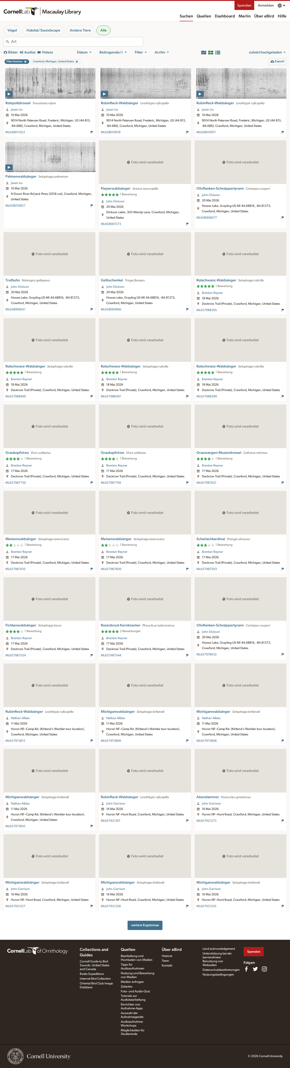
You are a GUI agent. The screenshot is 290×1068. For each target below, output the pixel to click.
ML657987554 (15, 655)
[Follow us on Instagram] (264, 969)
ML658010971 (206, 132)
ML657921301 (110, 820)
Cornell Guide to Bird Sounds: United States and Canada (94, 965)
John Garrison (115, 803)
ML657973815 (15, 740)
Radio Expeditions (92, 974)
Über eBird (264, 16)
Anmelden (266, 5)
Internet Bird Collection (95, 978)
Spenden (244, 5)
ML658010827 (15, 205)
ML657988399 (206, 396)
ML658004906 (111, 309)
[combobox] (77, 41)
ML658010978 (111, 132)
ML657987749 (111, 482)
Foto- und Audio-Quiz (135, 991)
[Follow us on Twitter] (255, 969)
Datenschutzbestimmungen (221, 969)
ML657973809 (111, 740)
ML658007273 (111, 224)
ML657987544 (111, 655)
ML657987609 (111, 569)
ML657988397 (111, 396)
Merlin (245, 16)
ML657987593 (206, 569)
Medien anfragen (132, 981)
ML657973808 (206, 740)
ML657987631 (206, 482)
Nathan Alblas (20, 718)
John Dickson (115, 201)
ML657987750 (15, 482)
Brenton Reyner (212, 293)
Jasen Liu (17, 109)
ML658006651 (15, 309)
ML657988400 (15, 396)
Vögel (12, 30)
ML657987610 (15, 569)
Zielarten (127, 986)
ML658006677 (206, 217)
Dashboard (225, 16)
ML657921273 (206, 820)
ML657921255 (206, 906)
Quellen (204, 16)
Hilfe (282, 16)
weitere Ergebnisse (145, 925)
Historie (167, 956)
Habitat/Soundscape (43, 30)
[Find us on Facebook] (246, 969)
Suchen (186, 16)
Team (165, 960)
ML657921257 (15, 906)
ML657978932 (206, 654)
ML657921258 (111, 906)
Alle (103, 30)
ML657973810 (15, 826)
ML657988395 (206, 310)
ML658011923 (15, 132)
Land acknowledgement (219, 948)
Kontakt (167, 965)
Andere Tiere (80, 30)
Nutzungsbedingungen (218, 974)
